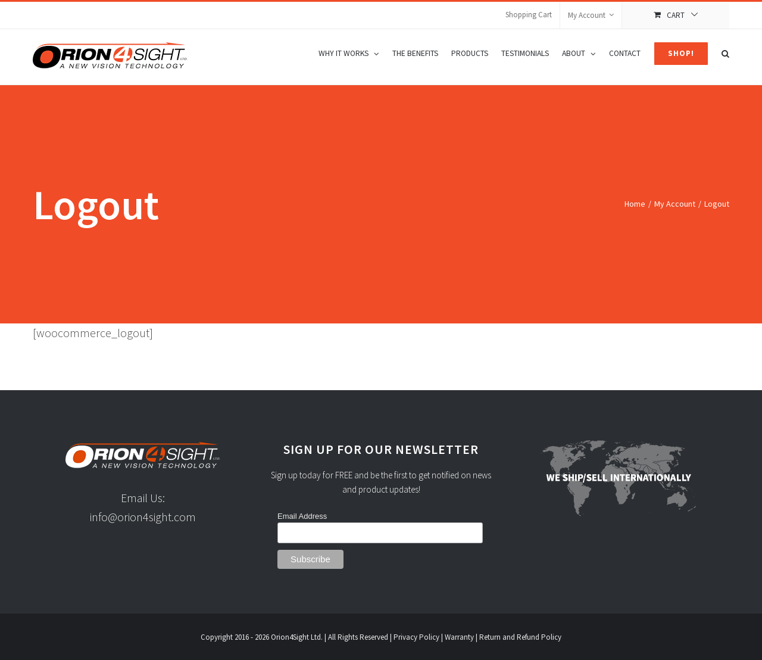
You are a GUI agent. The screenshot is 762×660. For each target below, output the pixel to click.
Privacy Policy (416, 637)
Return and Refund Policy (520, 637)
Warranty (459, 637)
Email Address (302, 516)
